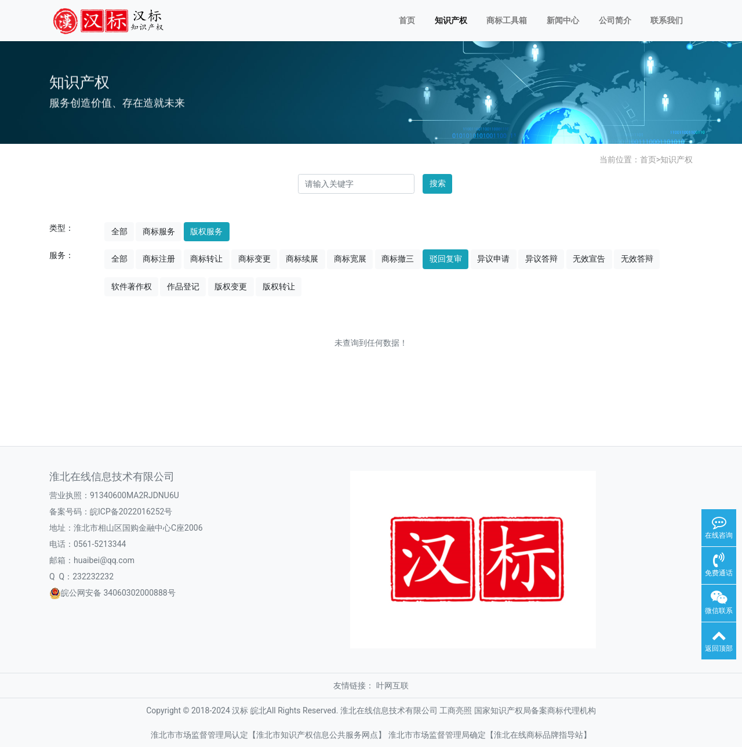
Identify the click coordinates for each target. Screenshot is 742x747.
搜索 (438, 183)
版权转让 (279, 286)
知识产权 (451, 20)
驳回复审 (446, 258)
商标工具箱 (506, 20)
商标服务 (159, 231)
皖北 (258, 710)
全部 (119, 231)
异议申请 (493, 258)
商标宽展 (350, 258)
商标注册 (159, 258)
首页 (407, 20)
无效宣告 (589, 258)
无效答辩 (637, 258)
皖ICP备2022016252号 (131, 511)
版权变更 (230, 286)
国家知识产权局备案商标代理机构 (535, 710)
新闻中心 (563, 20)
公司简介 (615, 20)
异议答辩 (541, 258)
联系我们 (666, 20)
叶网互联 (392, 685)
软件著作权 (131, 286)
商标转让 (206, 258)
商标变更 (254, 258)
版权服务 (206, 231)
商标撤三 (397, 258)
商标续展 (302, 258)
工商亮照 (455, 710)
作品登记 (183, 286)
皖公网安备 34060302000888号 (118, 592)
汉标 (240, 710)
